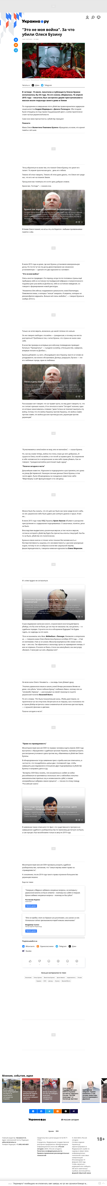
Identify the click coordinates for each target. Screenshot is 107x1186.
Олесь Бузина (38, 977)
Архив (51, 1131)
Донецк (50, 981)
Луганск (57, 981)
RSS (57, 1131)
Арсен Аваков (61, 977)
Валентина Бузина (49, 977)
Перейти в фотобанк (45, 80)
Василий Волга (66, 981)
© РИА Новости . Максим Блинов (30, 80)
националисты (71, 977)
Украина (38, 981)
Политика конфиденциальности (49, 1151)
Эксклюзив (28, 977)
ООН (44, 981)
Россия (80, 977)
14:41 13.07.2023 (27, 39)
